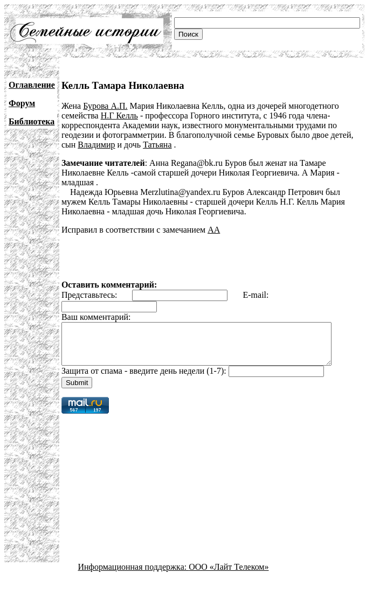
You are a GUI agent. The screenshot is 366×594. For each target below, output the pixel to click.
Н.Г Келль (119, 115)
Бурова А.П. (105, 105)
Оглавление (32, 84)
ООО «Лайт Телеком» (228, 574)
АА (214, 229)
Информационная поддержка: (133, 574)
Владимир (96, 144)
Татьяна (157, 144)
